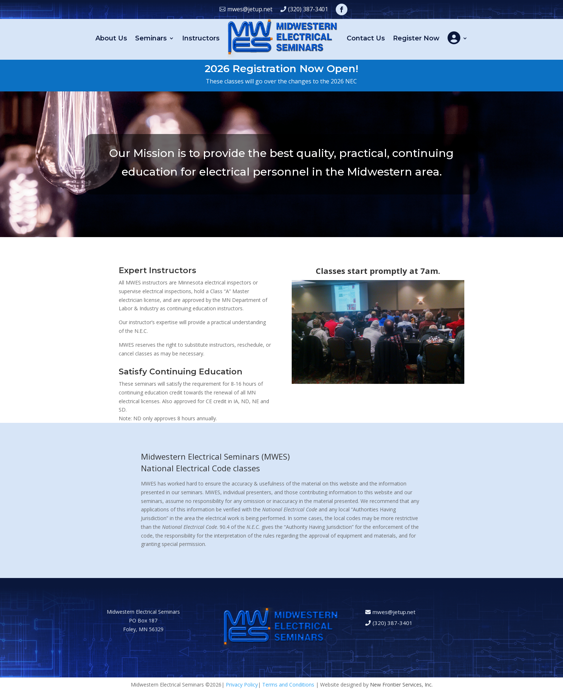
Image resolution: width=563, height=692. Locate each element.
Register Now (416, 38)
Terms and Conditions (288, 684)
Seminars (151, 38)
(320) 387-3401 (308, 9)
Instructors (201, 38)
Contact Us (366, 38)
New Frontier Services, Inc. (401, 684)
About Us (111, 38)
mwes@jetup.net (249, 9)
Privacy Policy (242, 684)
